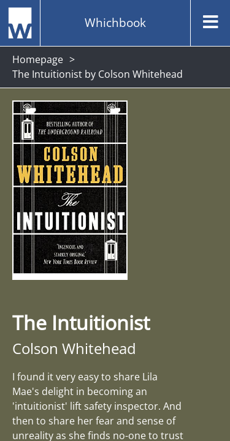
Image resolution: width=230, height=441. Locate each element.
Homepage (37, 59)
